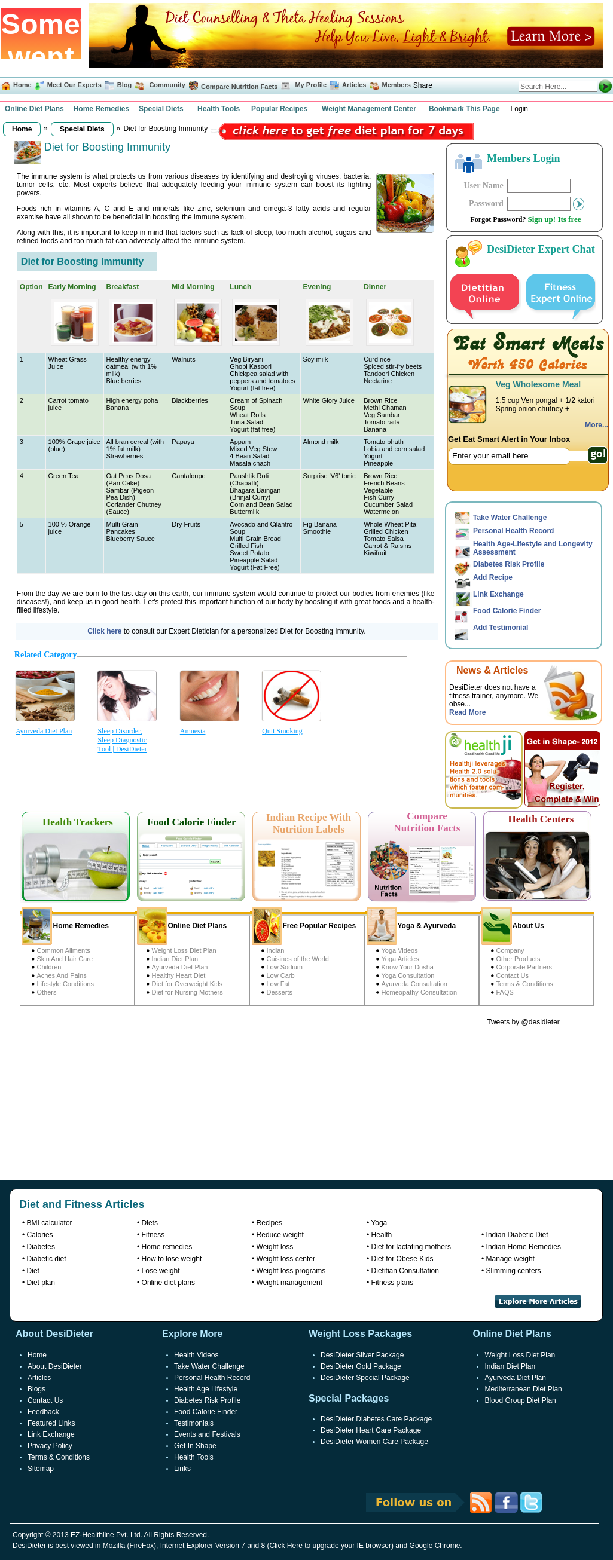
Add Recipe (493, 577)
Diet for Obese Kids (402, 1259)
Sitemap (41, 1468)
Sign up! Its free (554, 219)
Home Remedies (101, 109)
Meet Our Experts (74, 84)
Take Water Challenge (510, 517)
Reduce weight (280, 1235)
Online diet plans (168, 1282)
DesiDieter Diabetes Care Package (376, 1419)
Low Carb (281, 975)
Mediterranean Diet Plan (523, 1389)
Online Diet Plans (34, 109)
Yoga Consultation (408, 975)
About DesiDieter (55, 1366)
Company (510, 950)
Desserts (279, 992)
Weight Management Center (369, 109)
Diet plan (41, 1282)
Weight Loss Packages (360, 1334)
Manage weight (510, 1259)
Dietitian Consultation (405, 1271)
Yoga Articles (400, 958)
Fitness (153, 1235)
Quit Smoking (282, 731)
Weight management (290, 1282)
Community (166, 84)
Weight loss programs (291, 1271)
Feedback (43, 1412)
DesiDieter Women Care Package (374, 1441)
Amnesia (193, 731)
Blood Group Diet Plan (520, 1400)
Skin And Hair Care (65, 958)
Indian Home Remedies (523, 1247)
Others (47, 992)
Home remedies (167, 1247)
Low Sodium (285, 967)
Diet (33, 1271)
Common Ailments (63, 950)
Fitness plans (392, 1282)
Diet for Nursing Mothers (187, 992)
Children (49, 967)
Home (22, 84)
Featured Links (51, 1423)
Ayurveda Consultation (414, 983)
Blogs (36, 1389)
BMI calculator (49, 1223)
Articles (354, 84)
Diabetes (41, 1247)
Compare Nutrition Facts (239, 86)
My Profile (311, 84)
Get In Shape (195, 1446)
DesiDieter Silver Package (362, 1355)
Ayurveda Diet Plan (44, 731)
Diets (150, 1223)
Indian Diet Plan (175, 958)
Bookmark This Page (464, 109)
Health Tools (218, 109)
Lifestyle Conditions (65, 983)
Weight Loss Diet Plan (184, 950)
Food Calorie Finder (507, 611)
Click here (105, 631)
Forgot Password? (498, 219)
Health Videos (196, 1355)
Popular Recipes (279, 109)
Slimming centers (513, 1271)
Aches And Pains (62, 975)
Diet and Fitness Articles (81, 1204)
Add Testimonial (500, 627)
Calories (40, 1235)
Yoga (379, 1223)
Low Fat (278, 983)
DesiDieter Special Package (365, 1378)
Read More (467, 712)
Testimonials (194, 1423)
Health (381, 1235)
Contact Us (512, 975)
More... (596, 425)
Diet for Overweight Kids (187, 983)
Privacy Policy (50, 1446)
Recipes (269, 1223)
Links (182, 1468)
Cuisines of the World (298, 958)
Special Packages (349, 1398)
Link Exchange (498, 594)
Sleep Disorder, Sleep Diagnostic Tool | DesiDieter (122, 740)
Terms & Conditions (524, 983)
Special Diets (161, 109)
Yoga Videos (400, 950)
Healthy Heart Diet (179, 975)
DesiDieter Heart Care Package (371, 1430)
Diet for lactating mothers (411, 1247)
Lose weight (161, 1271)
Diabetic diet (46, 1259)
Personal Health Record (513, 531)
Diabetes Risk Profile (508, 564)
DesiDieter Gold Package (361, 1366)
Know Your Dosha (408, 967)
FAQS (505, 992)
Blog (123, 84)
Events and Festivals (207, 1434)
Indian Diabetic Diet (517, 1235)
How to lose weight (172, 1259)
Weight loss (275, 1247)
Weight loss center (286, 1259)
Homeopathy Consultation (420, 992)
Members (396, 84)
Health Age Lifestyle (205, 1389)
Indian (276, 950)
